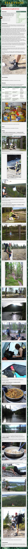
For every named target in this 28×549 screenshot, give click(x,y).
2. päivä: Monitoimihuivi (21, 19)
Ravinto (18, 15)
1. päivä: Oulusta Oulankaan (22, 18)
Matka (18, 17)
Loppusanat (19, 22)
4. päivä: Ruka (20, 21)
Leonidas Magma (22, 547)
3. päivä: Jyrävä (20, 20)
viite (19, 80)
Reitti (18, 16)
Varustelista (18, 14)
